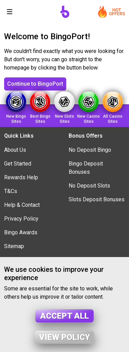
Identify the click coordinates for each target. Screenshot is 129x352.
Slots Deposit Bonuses (97, 199)
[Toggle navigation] (9, 12)
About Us (15, 150)
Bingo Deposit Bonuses (86, 167)
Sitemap (14, 246)
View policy (64, 337)
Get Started (17, 163)
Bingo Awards (20, 232)
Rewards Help (21, 177)
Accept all (64, 316)
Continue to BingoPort (35, 84)
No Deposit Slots (89, 185)
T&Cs (10, 191)
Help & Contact (22, 205)
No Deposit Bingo (90, 150)
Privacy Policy (21, 218)
